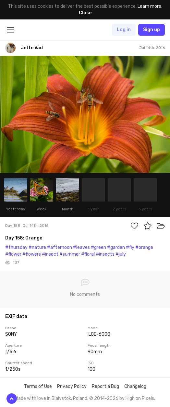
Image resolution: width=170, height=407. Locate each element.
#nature (37, 247)
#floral (88, 254)
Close (85, 13)
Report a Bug (105, 386)
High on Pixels (140, 398)
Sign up (151, 29)
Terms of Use (38, 386)
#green (98, 247)
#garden (116, 247)
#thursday (16, 247)
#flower (13, 254)
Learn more (149, 6)
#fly (130, 247)
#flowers (31, 254)
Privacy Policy (72, 386)
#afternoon (59, 247)
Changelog (135, 386)
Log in (124, 29)
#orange (144, 247)
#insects (105, 254)
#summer (69, 254)
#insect (50, 254)
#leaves (81, 247)
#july (120, 254)
